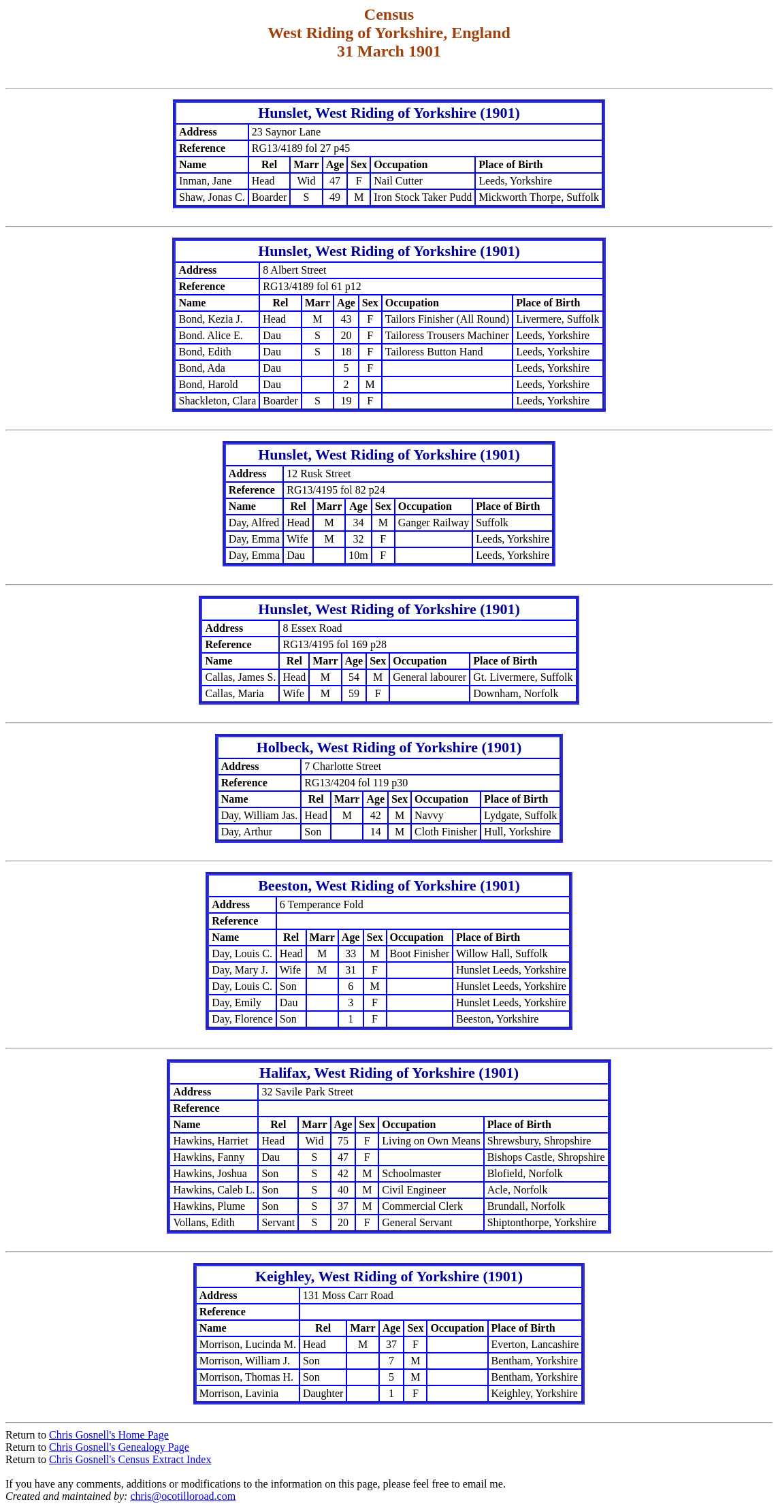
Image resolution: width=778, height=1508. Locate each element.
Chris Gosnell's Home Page (109, 1435)
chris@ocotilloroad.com (183, 1496)
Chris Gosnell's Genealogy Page (119, 1447)
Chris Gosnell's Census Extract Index (130, 1459)
